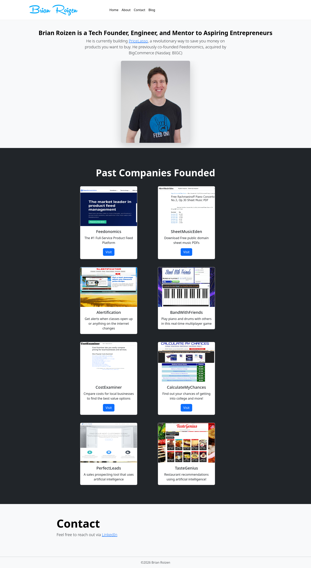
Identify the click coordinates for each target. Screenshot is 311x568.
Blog (151, 10)
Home (114, 10)
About (126, 10)
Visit (109, 252)
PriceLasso (138, 41)
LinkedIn (109, 534)
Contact (139, 10)
